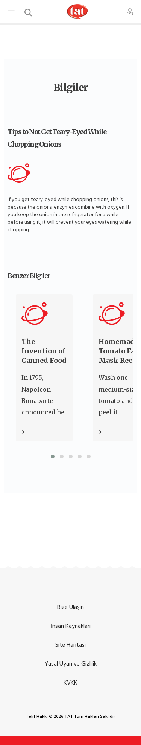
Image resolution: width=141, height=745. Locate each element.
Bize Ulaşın (70, 607)
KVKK (70, 683)
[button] (52, 456)
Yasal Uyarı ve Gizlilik (71, 664)
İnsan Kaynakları (71, 626)
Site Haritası (70, 645)
